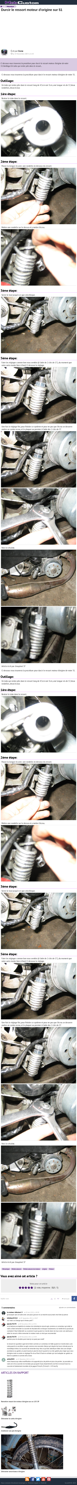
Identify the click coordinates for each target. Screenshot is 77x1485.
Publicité (43, 1483)
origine (44, 1269)
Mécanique (10, 6)
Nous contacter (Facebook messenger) (13, 1483)
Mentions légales (33, 1483)
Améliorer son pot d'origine (11, 1431)
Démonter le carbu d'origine (11, 1418)
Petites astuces (16, 1269)
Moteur (51, 1269)
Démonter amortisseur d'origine (13, 1471)
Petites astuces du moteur (31, 1269)
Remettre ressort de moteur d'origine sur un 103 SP (20, 1401)
